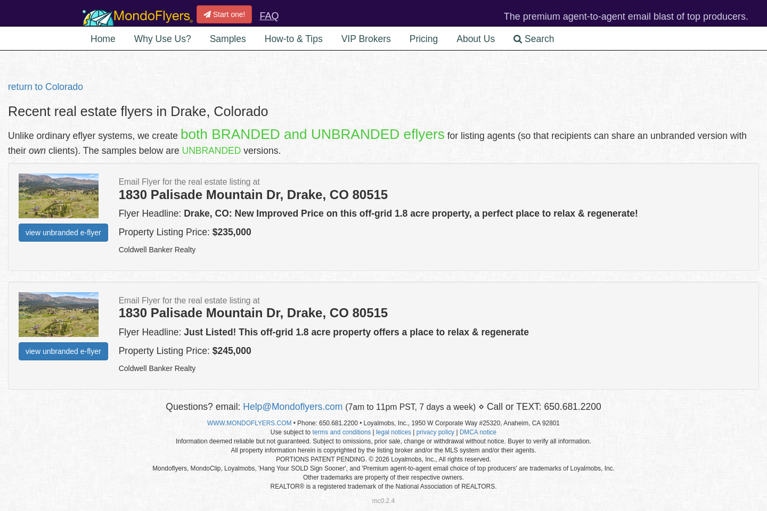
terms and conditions (341, 432)
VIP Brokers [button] (366, 39)
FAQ (269, 16)
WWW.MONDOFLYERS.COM (249, 423)
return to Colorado (45, 86)
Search (533, 39)
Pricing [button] (424, 39)
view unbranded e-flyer (63, 232)
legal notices (393, 432)
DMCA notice (478, 432)
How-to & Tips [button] (294, 39)
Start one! (224, 14)
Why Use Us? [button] (162, 39)
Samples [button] (228, 39)
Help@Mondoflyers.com (292, 406)
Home (103, 39)
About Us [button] (475, 39)
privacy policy (435, 432)
